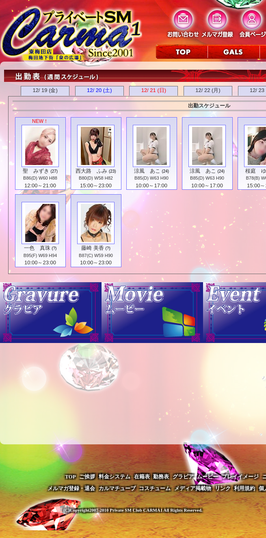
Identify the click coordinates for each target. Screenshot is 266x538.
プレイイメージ (240, 477)
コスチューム (155, 488)
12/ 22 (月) (207, 90)
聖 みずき (36, 171)
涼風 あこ (147, 171)
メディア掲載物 (192, 488)
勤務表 (161, 477)
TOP (70, 477)
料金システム (114, 477)
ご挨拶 (87, 477)
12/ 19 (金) (44, 90)
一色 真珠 (37, 248)
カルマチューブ (117, 488)
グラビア (183, 477)
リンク (223, 488)
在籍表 (142, 477)
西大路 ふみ (91, 171)
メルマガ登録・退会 (71, 488)
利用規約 (244, 488)
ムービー (207, 477)
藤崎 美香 (92, 248)
